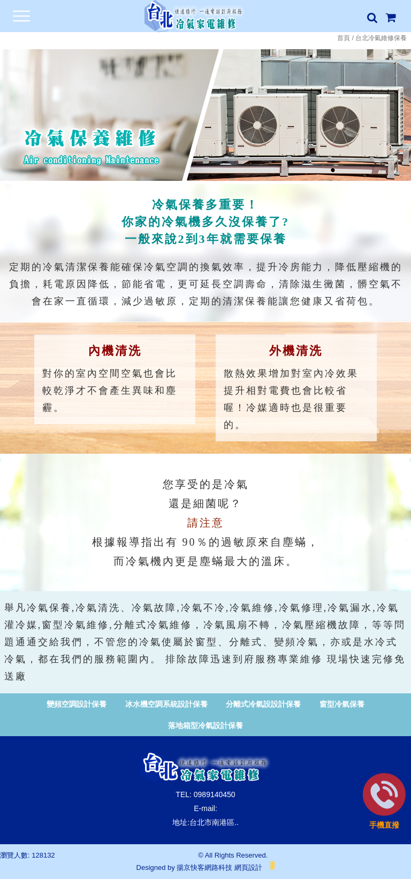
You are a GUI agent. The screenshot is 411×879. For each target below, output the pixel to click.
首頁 (343, 38)
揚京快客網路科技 (204, 867)
